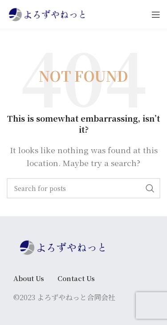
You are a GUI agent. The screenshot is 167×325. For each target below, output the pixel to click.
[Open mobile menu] (156, 15)
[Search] (83, 188)
